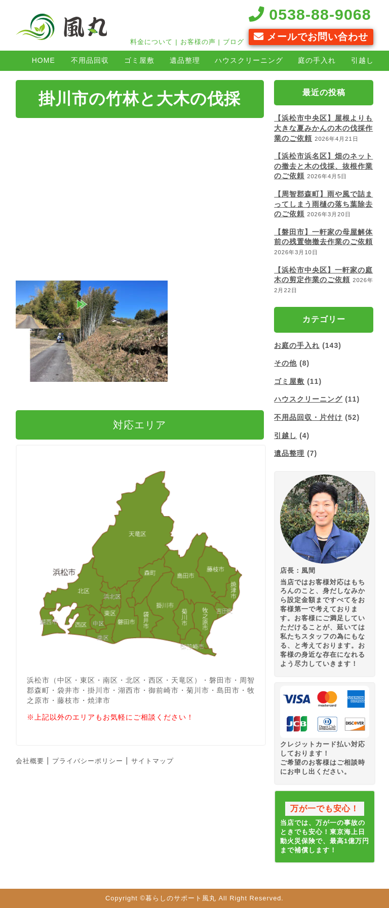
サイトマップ (152, 761)
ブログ (233, 42)
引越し (285, 435)
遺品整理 (185, 60)
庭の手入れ (317, 60)
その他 (285, 363)
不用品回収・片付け (308, 417)
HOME (43, 60)
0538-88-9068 (310, 14)
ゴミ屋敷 (139, 60)
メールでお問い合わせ (311, 36)
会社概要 (30, 761)
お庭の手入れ (297, 345)
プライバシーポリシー (87, 761)
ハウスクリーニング (249, 60)
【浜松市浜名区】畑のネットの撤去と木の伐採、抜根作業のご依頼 (323, 166)
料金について (151, 42)
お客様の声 (198, 42)
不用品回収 (90, 60)
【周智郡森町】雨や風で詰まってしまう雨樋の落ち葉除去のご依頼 (323, 204)
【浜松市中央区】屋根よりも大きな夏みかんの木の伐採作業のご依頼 (323, 128)
